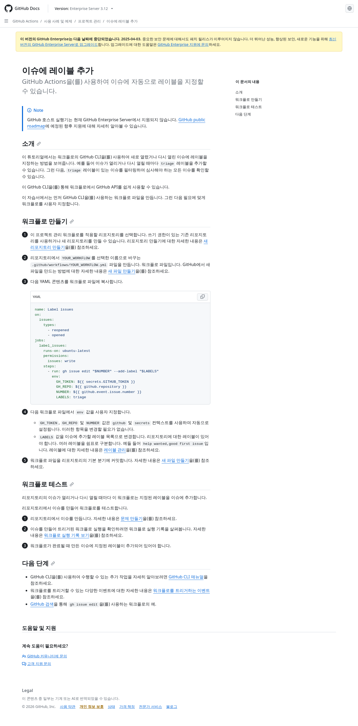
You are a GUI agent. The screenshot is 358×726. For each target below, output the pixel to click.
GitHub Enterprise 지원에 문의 (183, 44)
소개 (31, 143)
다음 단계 (38, 563)
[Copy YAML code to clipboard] (202, 297)
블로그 (171, 706)
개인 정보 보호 (91, 706)
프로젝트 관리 (89, 21)
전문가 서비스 (150, 706)
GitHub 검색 (42, 604)
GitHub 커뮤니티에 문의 (44, 655)
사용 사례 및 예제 (58, 21)
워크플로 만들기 (48, 221)
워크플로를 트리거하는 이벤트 (181, 590)
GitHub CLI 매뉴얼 (186, 577)
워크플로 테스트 (48, 484)
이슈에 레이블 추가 (122, 21)
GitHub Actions (25, 21)
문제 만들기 (132, 518)
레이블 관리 (115, 450)
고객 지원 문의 (36, 663)
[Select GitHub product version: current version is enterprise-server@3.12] (83, 8)
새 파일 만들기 (121, 271)
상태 (111, 706)
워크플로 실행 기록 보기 (66, 535)
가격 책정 (127, 706)
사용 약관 (68, 706)
